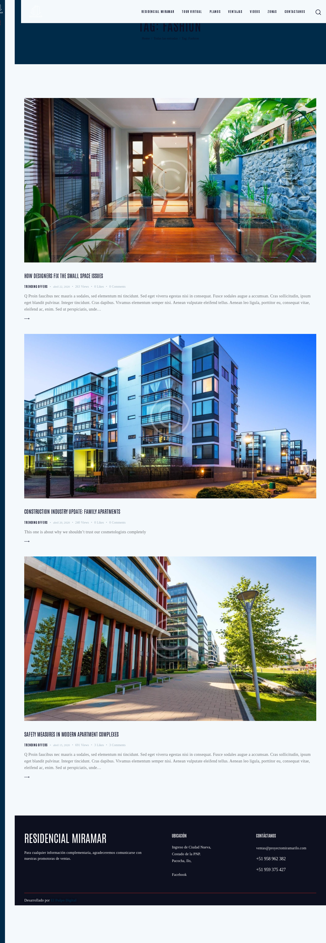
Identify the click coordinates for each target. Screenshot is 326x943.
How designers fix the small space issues (83, 300)
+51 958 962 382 (270, 896)
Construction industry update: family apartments (97, 541)
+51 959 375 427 (270, 907)
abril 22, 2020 (63, 312)
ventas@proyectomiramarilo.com (281, 886)
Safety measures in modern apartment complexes (95, 768)
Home (146, 61)
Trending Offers (36, 312)
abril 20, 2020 (63, 553)
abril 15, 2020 (63, 780)
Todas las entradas (165, 61)
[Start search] (318, 12)
